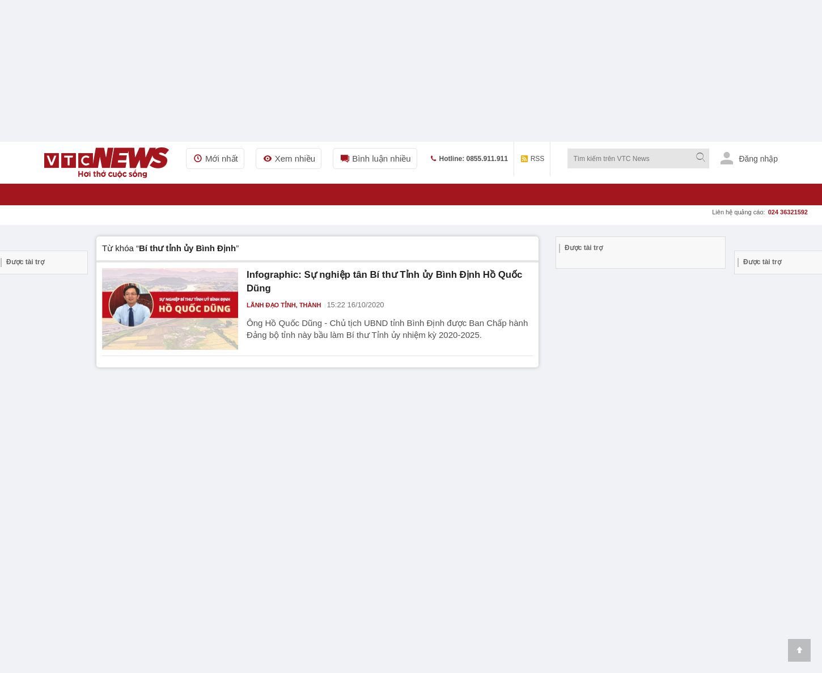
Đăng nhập (749, 158)
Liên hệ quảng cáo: (760, 212)
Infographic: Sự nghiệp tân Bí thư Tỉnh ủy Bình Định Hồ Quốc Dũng (379, 280)
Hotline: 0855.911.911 (468, 159)
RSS (532, 159)
